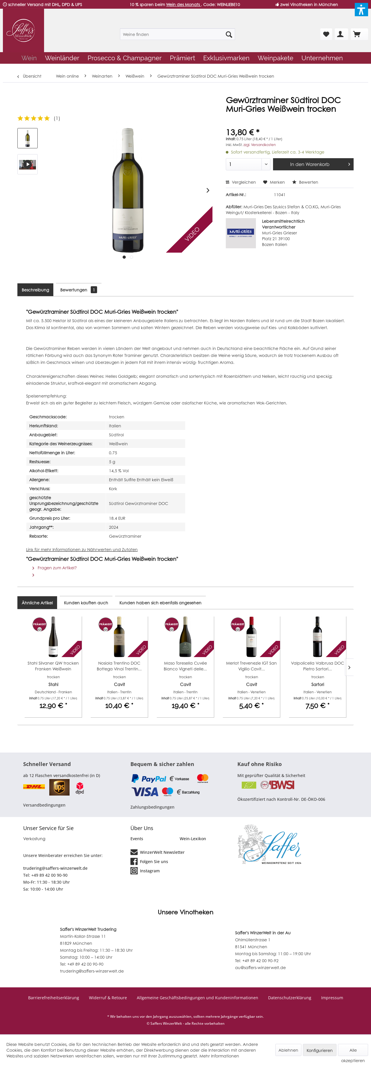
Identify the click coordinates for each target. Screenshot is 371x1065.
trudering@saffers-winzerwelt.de (55, 868)
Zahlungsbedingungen (152, 807)
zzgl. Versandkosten (259, 144)
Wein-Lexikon (193, 838)
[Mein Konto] (341, 34)
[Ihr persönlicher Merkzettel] (326, 34)
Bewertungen (78, 289)
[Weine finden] (177, 34)
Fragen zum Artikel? (54, 567)
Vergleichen (241, 182)
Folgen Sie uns (149, 861)
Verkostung (34, 838)
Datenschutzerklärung (289, 997)
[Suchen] (229, 34)
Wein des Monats (183, 4)
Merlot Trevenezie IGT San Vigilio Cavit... (251, 666)
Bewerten (305, 182)
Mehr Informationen (219, 1056)
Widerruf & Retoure (108, 997)
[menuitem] (177, 34)
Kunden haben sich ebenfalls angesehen (160, 603)
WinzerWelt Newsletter (157, 852)
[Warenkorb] (359, 34)
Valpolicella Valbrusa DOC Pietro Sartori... (317, 666)
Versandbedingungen (44, 805)
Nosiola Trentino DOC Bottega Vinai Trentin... (119, 666)
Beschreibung (35, 290)
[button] (361, 9)
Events (136, 838)
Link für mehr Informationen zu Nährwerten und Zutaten (82, 549)
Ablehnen (288, 1050)
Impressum (332, 997)
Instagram (145, 870)
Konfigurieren (320, 1050)
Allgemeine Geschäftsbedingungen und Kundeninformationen (197, 997)
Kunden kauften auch (86, 603)
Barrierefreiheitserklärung (53, 997)
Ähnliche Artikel (37, 603)
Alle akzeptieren (353, 1051)
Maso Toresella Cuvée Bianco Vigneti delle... (185, 666)
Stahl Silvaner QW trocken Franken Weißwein (53, 666)
